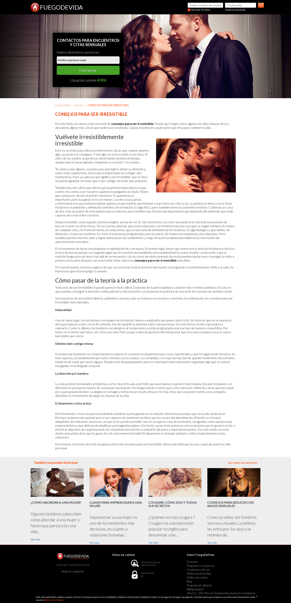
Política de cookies (197, 577)
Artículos (79, 105)
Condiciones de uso (198, 569)
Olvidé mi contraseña (235, 9)
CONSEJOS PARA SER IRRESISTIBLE (108, 105)
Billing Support (195, 589)
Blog (189, 581)
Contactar (88, 70)
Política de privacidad (199, 573)
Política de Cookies (54, 600)
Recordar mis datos (200, 9)
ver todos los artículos (242, 462)
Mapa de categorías (73, 571)
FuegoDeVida (63, 105)
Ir (261, 5)
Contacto (192, 561)
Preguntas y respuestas (201, 565)
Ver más (35, 539)
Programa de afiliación (199, 585)
